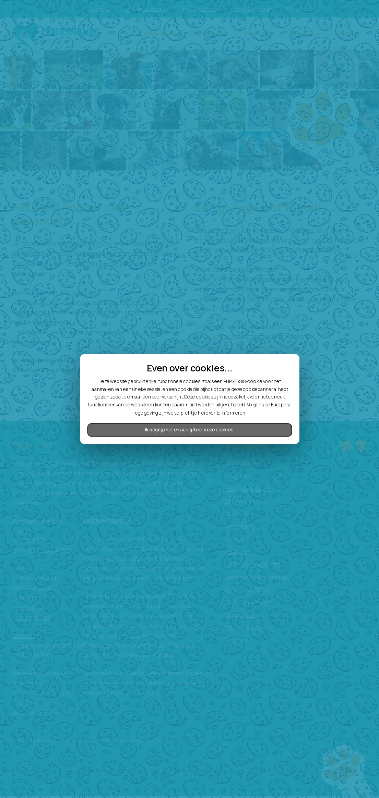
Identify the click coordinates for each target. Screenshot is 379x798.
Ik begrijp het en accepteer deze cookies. (189, 430)
